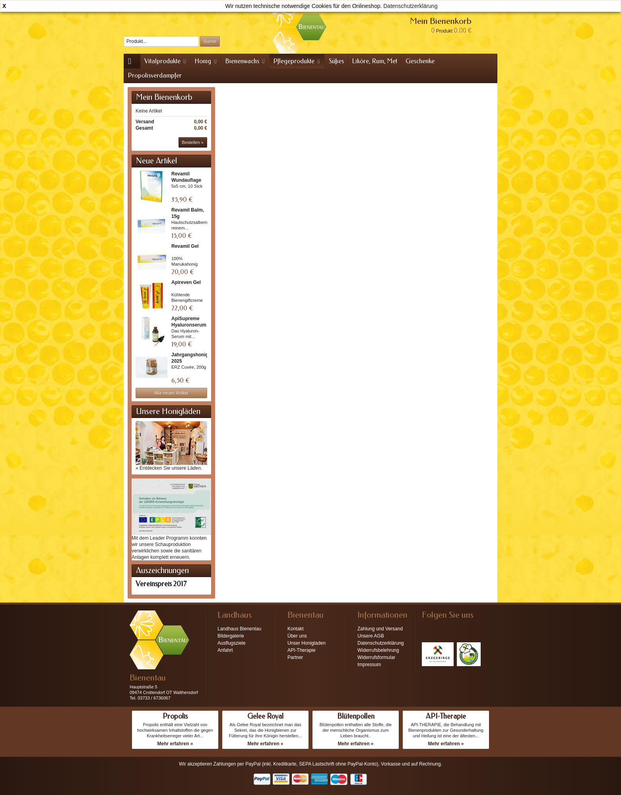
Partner (295, 657)
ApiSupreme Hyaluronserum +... (188, 325)
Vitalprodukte (165, 61)
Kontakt (295, 629)
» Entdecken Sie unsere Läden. (169, 468)
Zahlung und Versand (380, 629)
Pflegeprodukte (297, 61)
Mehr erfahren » (175, 743)
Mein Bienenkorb (164, 97)
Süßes (336, 61)
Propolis (175, 716)
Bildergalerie (230, 636)
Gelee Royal (265, 716)
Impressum (369, 664)
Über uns (297, 636)
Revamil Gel (185, 246)
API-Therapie (301, 650)
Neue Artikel (156, 160)
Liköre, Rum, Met (374, 61)
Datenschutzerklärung (410, 6)
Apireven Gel (186, 282)
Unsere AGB (370, 636)
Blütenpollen (356, 716)
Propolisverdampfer (155, 75)
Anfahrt (225, 650)
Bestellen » (193, 142)
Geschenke (420, 61)
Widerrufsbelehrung (378, 650)
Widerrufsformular (376, 657)
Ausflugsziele (231, 643)
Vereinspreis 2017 (161, 583)
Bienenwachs (245, 61)
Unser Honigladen (306, 643)
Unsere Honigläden (168, 411)
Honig (206, 61)
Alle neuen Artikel (171, 393)
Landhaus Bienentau (239, 629)
